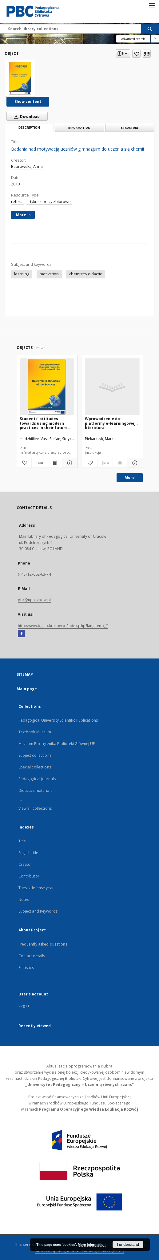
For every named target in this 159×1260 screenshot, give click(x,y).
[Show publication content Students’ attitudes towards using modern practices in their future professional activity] (54, 463)
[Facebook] (21, 634)
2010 (15, 184)
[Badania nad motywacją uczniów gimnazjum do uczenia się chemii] (20, 78)
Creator (25, 864)
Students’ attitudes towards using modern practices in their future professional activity (44, 423)
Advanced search (133, 39)
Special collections (34, 767)
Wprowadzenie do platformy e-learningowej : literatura (111, 423)
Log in (23, 1005)
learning (21, 274)
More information (91, 1244)
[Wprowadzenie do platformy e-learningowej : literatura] (112, 387)
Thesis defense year (36, 887)
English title (28, 852)
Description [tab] (29, 128)
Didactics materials (35, 790)
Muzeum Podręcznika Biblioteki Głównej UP (56, 743)
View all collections (35, 808)
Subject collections (34, 755)
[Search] (150, 29)
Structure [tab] (129, 128)
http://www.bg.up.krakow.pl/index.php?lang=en (63, 625)
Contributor (28, 876)
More (130, 477)
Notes (23, 899)
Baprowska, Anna (27, 166)
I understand (128, 1244)
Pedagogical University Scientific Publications (58, 720)
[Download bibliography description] (39, 463)
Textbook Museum (34, 732)
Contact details (31, 955)
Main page (27, 688)
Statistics (26, 967)
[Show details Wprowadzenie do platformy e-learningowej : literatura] (134, 463)
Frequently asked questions (42, 944)
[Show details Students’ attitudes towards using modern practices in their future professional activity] (68, 463)
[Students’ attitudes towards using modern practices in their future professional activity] (47, 387)
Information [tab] (79, 128)
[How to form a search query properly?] (155, 39)
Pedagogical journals (37, 778)
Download (25, 116)
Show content (27, 101)
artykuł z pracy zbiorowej (49, 201)
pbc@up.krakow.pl (34, 599)
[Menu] (151, 5)
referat (17, 201)
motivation (49, 274)
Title (22, 841)
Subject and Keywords (38, 911)
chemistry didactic (85, 274)
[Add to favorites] (136, 54)
